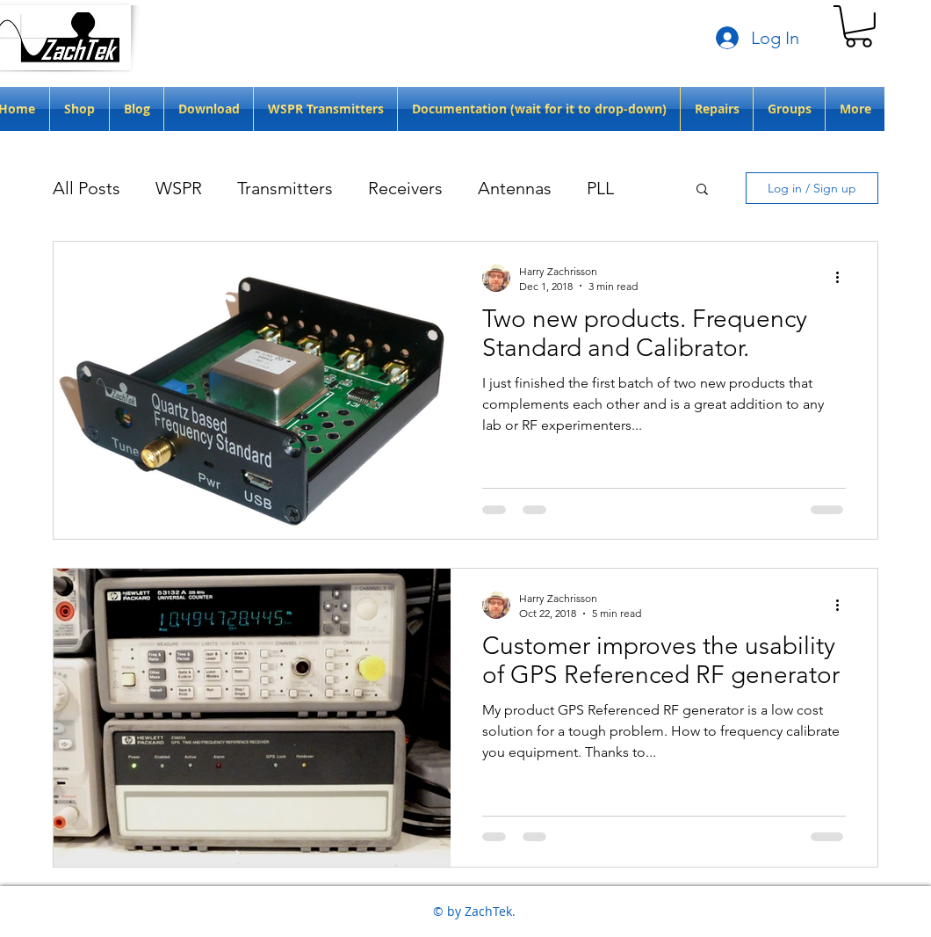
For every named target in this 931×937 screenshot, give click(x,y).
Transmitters (285, 188)
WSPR (178, 188)
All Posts (86, 188)
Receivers (405, 188)
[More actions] (843, 277)
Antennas (515, 188)
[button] (859, 26)
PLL (600, 188)
